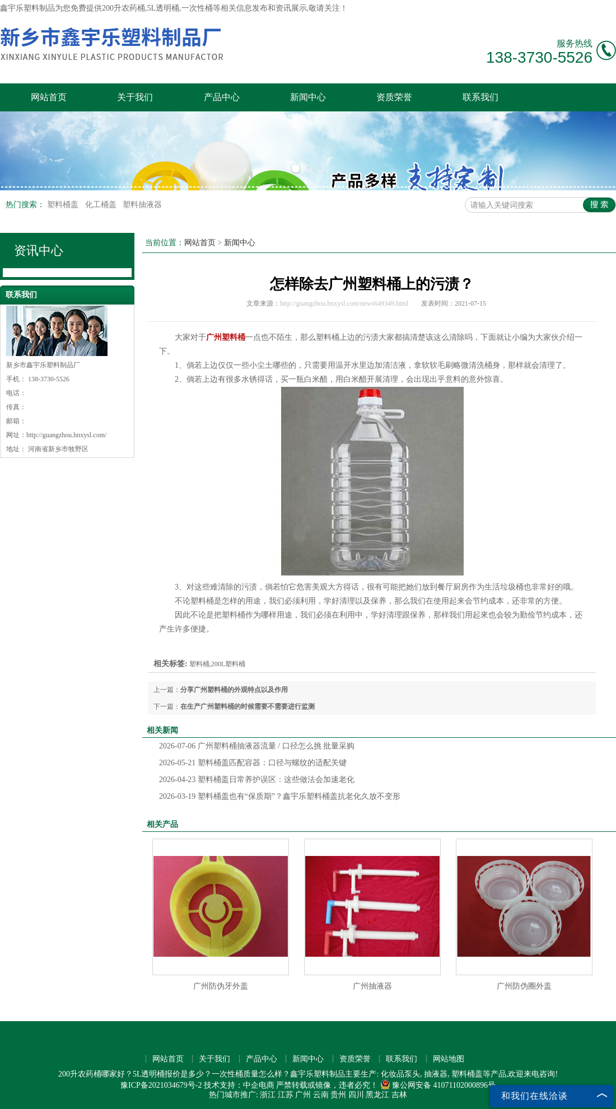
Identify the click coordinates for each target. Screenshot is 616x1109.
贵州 (338, 1095)
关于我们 (135, 97)
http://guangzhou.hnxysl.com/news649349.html (344, 303)
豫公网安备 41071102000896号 (438, 1085)
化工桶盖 (102, 204)
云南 (321, 1095)
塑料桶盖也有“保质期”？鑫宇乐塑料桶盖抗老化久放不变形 (279, 796)
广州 (303, 1095)
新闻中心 (308, 97)
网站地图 (448, 1059)
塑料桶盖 (64, 204)
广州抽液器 (372, 986)
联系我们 (480, 97)
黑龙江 (377, 1095)
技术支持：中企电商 (239, 1085)
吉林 (399, 1095)
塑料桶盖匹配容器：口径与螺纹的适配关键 (253, 763)
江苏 (285, 1095)
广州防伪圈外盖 (524, 986)
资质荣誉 (394, 97)
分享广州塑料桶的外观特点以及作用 (234, 690)
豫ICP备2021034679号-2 (161, 1085)
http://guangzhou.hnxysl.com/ (66, 435)
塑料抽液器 (142, 204)
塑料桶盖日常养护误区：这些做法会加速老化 (256, 779)
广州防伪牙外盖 (220, 986)
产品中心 (222, 97)
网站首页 (49, 97)
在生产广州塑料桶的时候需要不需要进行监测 (247, 706)
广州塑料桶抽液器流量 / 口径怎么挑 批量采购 (256, 746)
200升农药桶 (123, 8)
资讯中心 (38, 251)
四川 (356, 1095)
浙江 (268, 1095)
